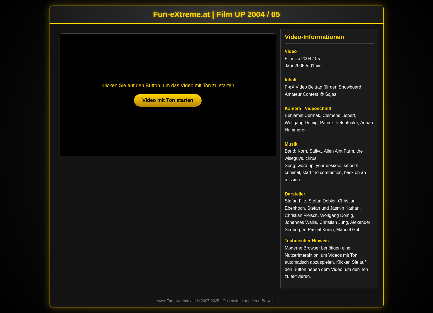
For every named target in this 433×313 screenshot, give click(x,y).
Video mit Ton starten (167, 100)
